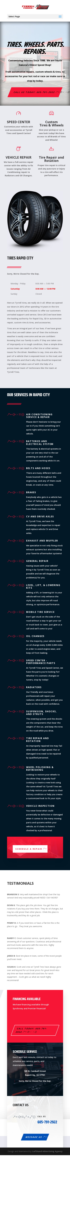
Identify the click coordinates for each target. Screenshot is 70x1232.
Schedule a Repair (28, 849)
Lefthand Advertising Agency (47, 1151)
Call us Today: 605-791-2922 (34, 92)
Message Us (34, 1137)
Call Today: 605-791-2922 (31, 1030)
